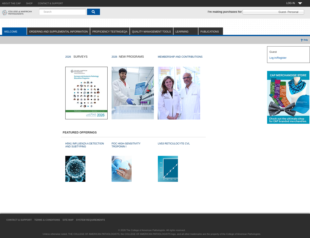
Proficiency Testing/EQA (109, 31)
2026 (68, 56)
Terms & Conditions (47, 220)
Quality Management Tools (151, 31)
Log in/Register (278, 57)
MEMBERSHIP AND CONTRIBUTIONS (180, 56)
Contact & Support (19, 220)
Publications (210, 31)
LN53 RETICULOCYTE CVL (174, 143)
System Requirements (90, 220)
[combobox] (62, 12)
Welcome (10, 31)
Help (304, 40)
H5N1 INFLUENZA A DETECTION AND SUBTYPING (84, 145)
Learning (182, 31)
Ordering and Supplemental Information (58, 31)
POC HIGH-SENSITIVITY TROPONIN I (126, 145)
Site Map (68, 220)
